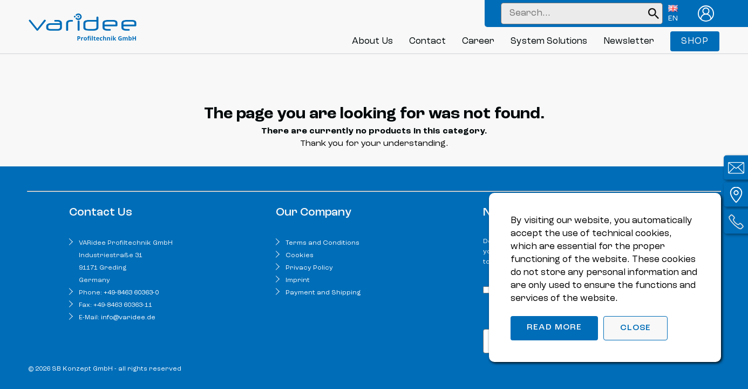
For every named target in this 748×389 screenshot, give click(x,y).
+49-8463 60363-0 (131, 293)
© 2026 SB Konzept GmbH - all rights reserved (105, 369)
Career (478, 41)
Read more (554, 327)
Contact (427, 41)
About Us (372, 41)
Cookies (299, 255)
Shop (695, 41)
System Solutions (549, 41)
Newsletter (628, 41)
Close (635, 328)
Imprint (297, 280)
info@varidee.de (128, 317)
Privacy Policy (309, 268)
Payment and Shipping (323, 293)
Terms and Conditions (322, 243)
